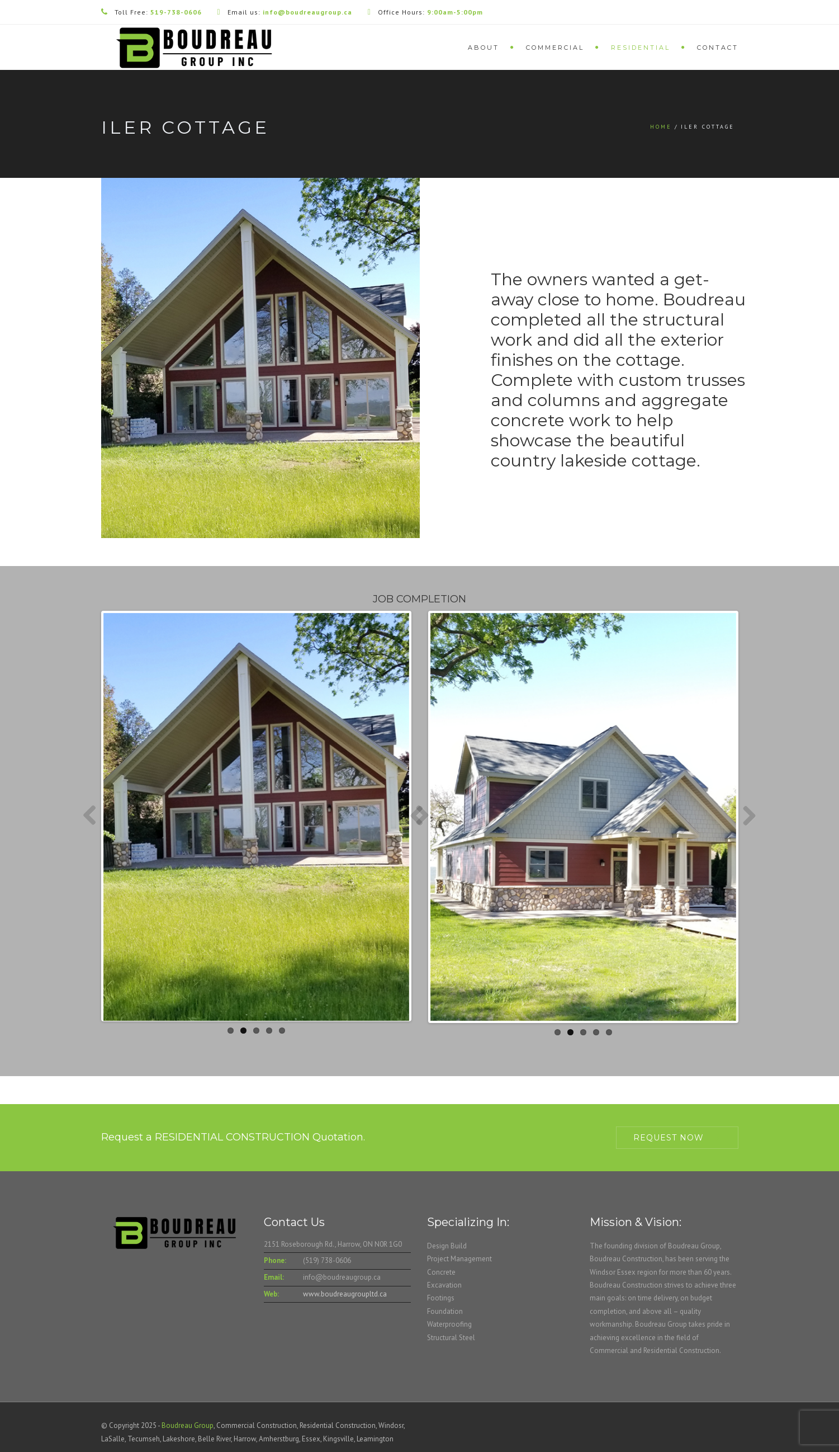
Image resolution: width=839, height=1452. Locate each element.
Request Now (668, 1138)
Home (661, 126)
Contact (717, 47)
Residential (640, 47)
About (483, 47)
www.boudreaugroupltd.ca (345, 1294)
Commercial (555, 47)
